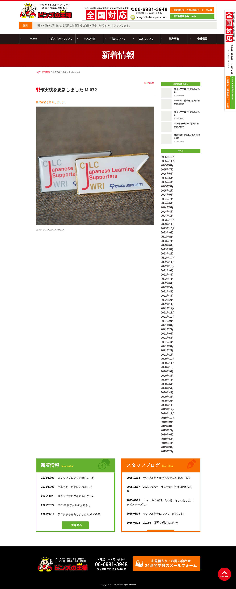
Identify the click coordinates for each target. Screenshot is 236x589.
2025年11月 (168, 161)
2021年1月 (167, 354)
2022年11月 (168, 262)
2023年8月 (167, 236)
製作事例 (174, 38)
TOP (38, 72)
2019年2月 (167, 451)
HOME (33, 38)
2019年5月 (167, 438)
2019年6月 (167, 434)
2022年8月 (167, 274)
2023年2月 (167, 253)
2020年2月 (167, 400)
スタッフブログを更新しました (69, 477)
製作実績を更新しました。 (51, 102)
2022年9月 (167, 270)
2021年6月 (167, 333)
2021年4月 (167, 342)
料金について (117, 38)
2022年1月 (167, 304)
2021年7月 (167, 329)
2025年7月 (167, 169)
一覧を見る (75, 525)
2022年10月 (168, 266)
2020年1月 (167, 405)
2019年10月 (168, 417)
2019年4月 (167, 443)
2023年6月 (167, 245)
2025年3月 (167, 186)
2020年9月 (167, 371)
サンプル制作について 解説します (156, 513)
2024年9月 (167, 194)
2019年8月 (167, 426)
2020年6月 (167, 384)
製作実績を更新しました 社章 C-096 (71, 514)
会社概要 (202, 38)
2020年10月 (168, 367)
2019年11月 (168, 413)
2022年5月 (167, 287)
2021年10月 (168, 316)
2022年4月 (167, 291)
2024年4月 (167, 211)
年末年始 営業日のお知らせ (66, 486)
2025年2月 (167, 190)
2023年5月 (167, 249)
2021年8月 (167, 325)
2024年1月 (167, 215)
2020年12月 (168, 358)
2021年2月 (167, 350)
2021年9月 (167, 321)
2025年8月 (167, 165)
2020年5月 (167, 388)
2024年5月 (167, 207)
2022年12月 (168, 257)
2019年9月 (167, 422)
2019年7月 (167, 430)
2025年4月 (167, 182)
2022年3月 (167, 295)
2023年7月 (167, 241)
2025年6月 (167, 173)
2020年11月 (168, 363)
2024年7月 (167, 199)
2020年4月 (167, 392)
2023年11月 (168, 224)
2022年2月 (167, 300)
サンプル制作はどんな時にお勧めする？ (159, 477)
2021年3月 (167, 346)
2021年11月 (168, 312)
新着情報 (46, 72)
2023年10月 (168, 228)
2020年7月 (167, 379)
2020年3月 (167, 396)
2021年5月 (167, 337)
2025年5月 (167, 178)
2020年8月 (167, 375)
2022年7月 (167, 278)
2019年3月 (167, 447)
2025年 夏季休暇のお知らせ (66, 505)
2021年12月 (168, 308)
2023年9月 (167, 232)
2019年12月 (168, 409)
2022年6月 (167, 283)
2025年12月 (168, 157)
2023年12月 (168, 220)
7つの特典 (89, 38)
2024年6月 (167, 203)
